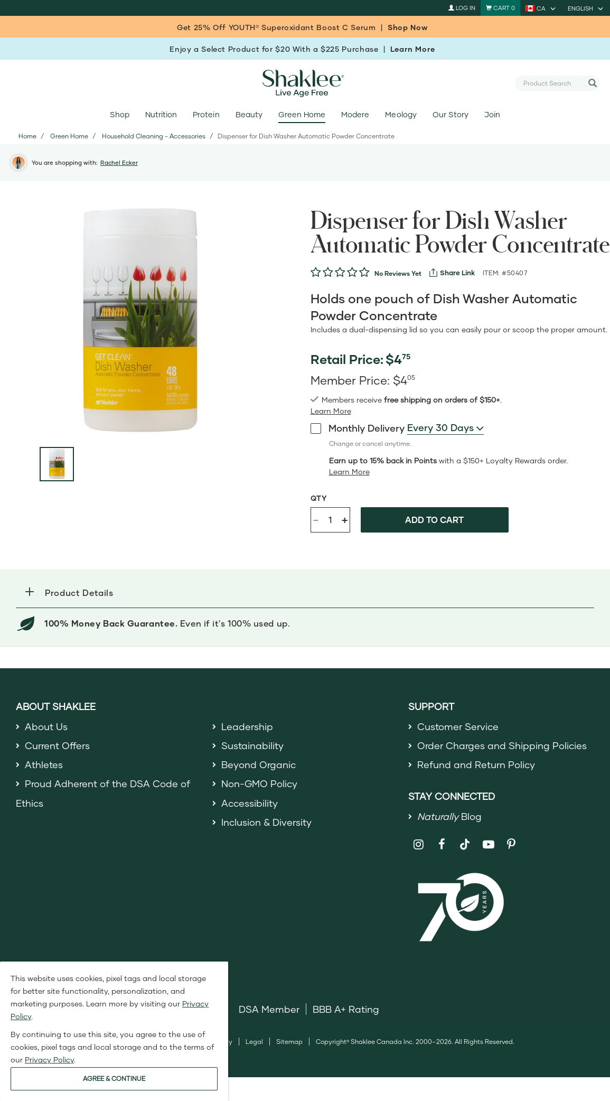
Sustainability (252, 745)
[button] (305, 592)
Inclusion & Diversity (266, 822)
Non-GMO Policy (259, 783)
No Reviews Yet (397, 273)
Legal (254, 1042)
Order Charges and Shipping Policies (502, 745)
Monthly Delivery (358, 427)
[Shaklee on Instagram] (418, 844)
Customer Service (458, 726)
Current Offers (57, 745)
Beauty (249, 114)
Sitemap (289, 1042)
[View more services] (452, 272)
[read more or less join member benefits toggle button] (331, 411)
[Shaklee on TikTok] (464, 838)
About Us (46, 726)
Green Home (301, 114)
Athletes (44, 764)
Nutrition (161, 114)
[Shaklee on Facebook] (441, 844)
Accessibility (249, 803)
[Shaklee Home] (305, 83)
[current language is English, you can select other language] (586, 8)
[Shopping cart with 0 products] (500, 8)
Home (27, 136)
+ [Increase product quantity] (344, 519)
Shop (119, 114)
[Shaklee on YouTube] (488, 844)
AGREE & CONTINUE (114, 1079)
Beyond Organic (258, 764)
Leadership (247, 726)
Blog (449, 816)
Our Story (450, 114)
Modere (355, 114)
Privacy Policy (49, 1059)
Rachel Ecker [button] (119, 162)
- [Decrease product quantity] (316, 519)
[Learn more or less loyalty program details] (349, 472)
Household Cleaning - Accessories (153, 136)
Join (492, 114)
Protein (206, 114)
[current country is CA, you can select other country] (541, 8)
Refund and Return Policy (476, 764)
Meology (400, 114)
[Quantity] (330, 520)
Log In (461, 7)
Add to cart (434, 520)
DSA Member (269, 1009)
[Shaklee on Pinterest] (511, 844)
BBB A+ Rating (346, 1009)
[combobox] (553, 83)
